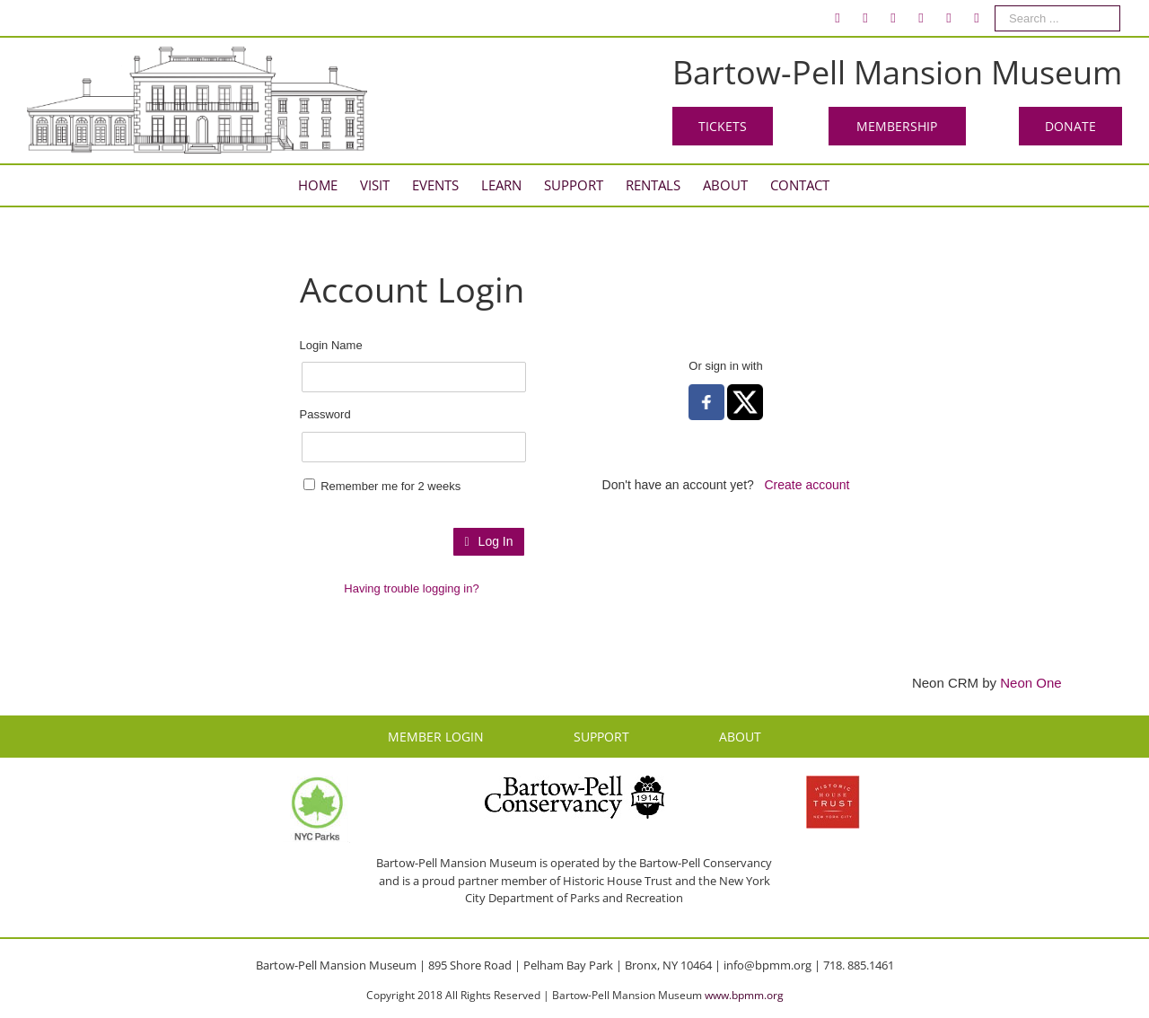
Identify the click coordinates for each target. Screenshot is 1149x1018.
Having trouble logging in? (411, 588)
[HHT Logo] (833, 784)
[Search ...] (1057, 18)
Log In (488, 541)
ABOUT (740, 736)
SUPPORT (601, 736)
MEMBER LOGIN (436, 736)
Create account (807, 485)
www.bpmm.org (744, 995)
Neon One (1030, 682)
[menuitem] (837, 18)
